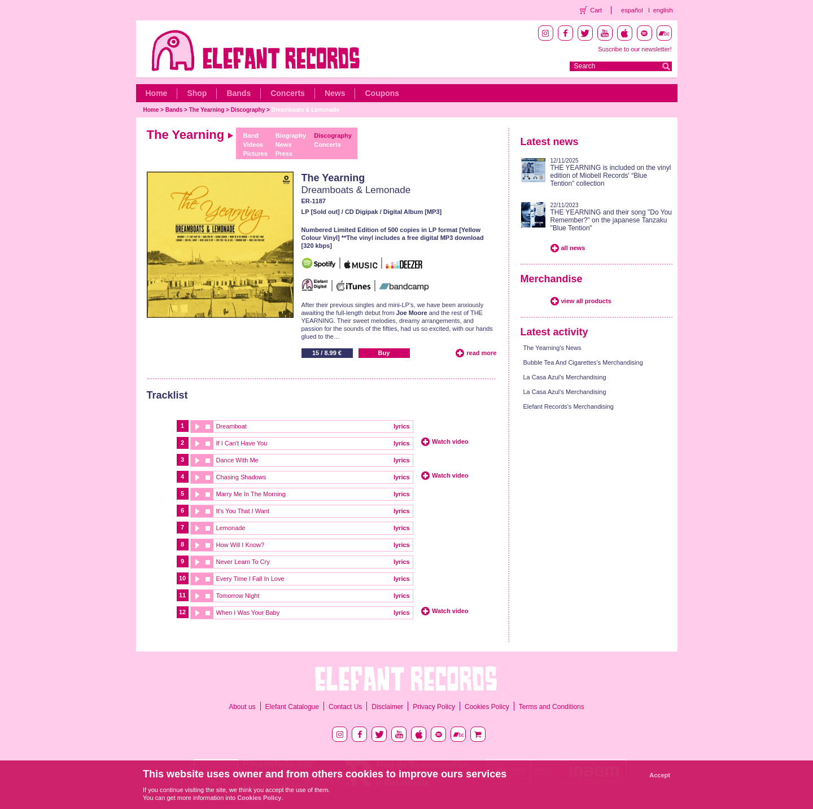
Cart (596, 10)
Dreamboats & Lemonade (306, 110)
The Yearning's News (552, 347)
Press (284, 153)
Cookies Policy (487, 707)
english (663, 10)
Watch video (450, 441)
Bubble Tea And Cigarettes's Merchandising (583, 362)
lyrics (402, 426)
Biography (291, 135)
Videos (253, 144)
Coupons (382, 93)
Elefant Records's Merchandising (568, 406)
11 (182, 595)
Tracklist (167, 395)
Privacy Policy (434, 707)
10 (182, 578)
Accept (659, 775)
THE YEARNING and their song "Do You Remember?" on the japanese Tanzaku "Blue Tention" (611, 220)
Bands (238, 93)
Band (251, 135)
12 (182, 612)
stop (207, 426)
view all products (586, 301)
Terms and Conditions (551, 707)
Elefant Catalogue (292, 707)
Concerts (287, 93)
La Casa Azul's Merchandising (564, 377)
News (335, 93)
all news (573, 247)
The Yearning (207, 110)
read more (481, 352)
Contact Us (345, 707)
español (632, 10)
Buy (384, 352)
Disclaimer (387, 707)
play (196, 426)
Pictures (255, 153)
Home (157, 93)
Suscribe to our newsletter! (634, 49)
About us (242, 707)
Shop (197, 93)
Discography (248, 110)
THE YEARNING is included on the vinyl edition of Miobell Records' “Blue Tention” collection (610, 175)
